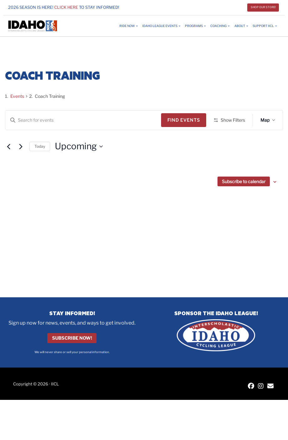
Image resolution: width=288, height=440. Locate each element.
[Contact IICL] (270, 387)
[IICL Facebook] (251, 387)
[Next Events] (21, 165)
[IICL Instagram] (261, 387)
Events (17, 96)
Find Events (186, 120)
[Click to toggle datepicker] (79, 165)
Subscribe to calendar (243, 200)
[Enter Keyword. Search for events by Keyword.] (84, 120)
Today (39, 164)
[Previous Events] (9, 165)
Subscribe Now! (72, 338)
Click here (66, 7)
